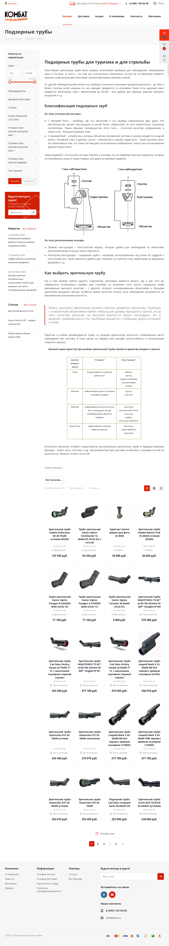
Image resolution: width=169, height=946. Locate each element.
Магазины (11, 883)
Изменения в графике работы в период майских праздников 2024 (21, 242)
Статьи (73, 874)
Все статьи (30, 304)
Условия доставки (47, 878)
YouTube (112, 894)
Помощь (74, 868)
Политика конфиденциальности (49, 890)
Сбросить (29, 180)
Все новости (29, 228)
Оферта (9, 888)
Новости (9, 878)
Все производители (55, 479)
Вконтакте (104, 894)
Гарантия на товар (47, 883)
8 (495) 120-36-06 (116, 910)
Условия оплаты (46, 874)
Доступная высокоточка (20, 310)
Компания (11, 868)
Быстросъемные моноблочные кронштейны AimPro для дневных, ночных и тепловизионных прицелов (22, 282)
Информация (45, 868)
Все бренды (75, 878)
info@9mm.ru (113, 918)
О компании (12, 874)
